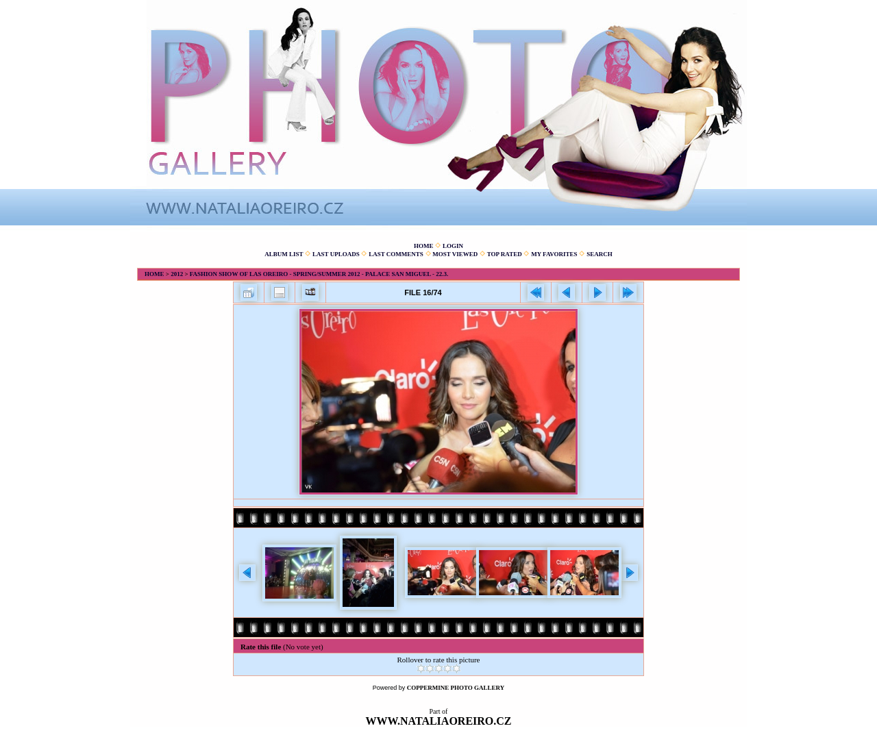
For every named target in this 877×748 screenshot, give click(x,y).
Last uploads (336, 254)
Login (453, 245)
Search (599, 254)
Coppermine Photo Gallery (456, 687)
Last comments (396, 254)
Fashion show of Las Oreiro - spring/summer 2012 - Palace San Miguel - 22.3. (319, 274)
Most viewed (455, 254)
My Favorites (554, 254)
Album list (283, 254)
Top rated (504, 254)
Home (424, 245)
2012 (177, 274)
